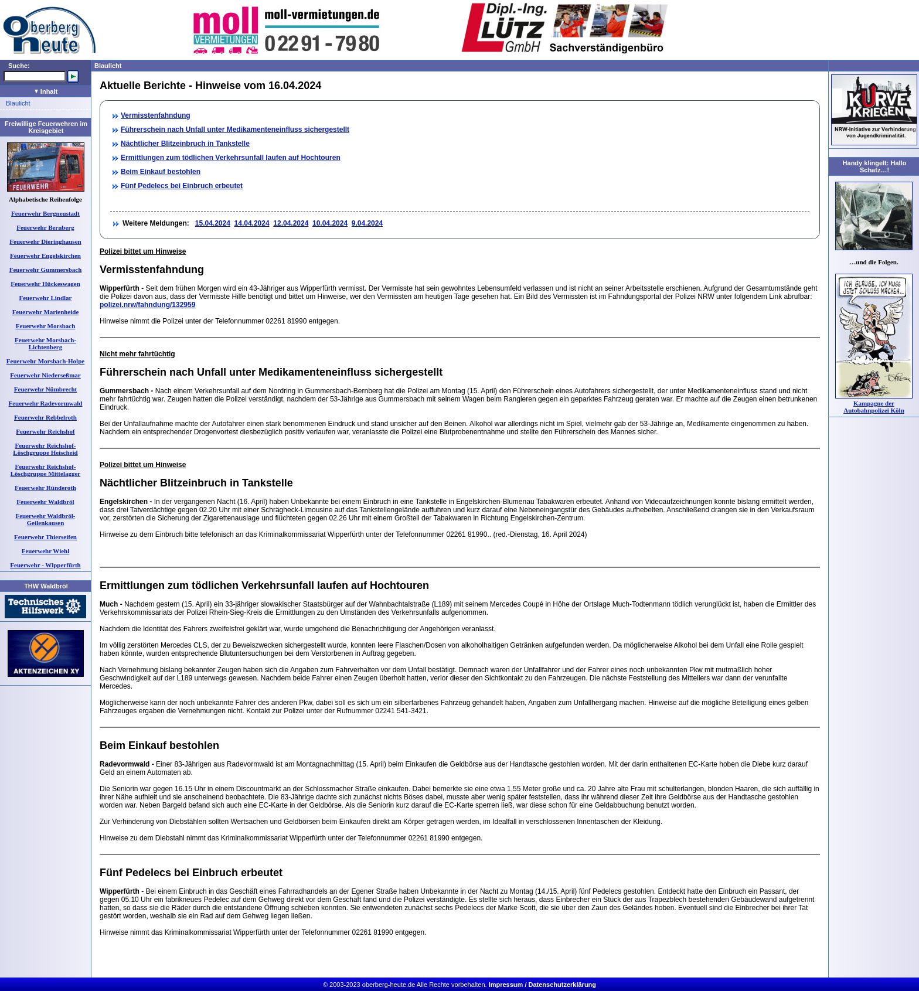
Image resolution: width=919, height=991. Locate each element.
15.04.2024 (212, 223)
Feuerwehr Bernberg (45, 227)
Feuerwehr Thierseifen (45, 536)
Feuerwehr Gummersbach (45, 269)
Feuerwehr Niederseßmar (45, 375)
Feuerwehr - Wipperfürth (45, 564)
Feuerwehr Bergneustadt (45, 213)
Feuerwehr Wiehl (46, 550)
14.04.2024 (252, 223)
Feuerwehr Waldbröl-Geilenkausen (46, 519)
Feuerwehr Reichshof (45, 431)
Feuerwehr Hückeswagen (45, 283)
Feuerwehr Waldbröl (45, 501)
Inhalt (46, 91)
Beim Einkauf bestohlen (160, 172)
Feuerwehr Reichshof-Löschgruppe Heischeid (45, 449)
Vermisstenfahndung (155, 115)
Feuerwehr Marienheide (45, 311)
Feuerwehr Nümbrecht (45, 389)
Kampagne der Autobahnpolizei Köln (873, 407)
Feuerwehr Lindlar (45, 297)
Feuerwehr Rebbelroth (45, 417)
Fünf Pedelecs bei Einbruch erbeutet (182, 186)
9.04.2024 (367, 223)
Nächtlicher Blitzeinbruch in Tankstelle (185, 143)
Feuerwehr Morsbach (46, 325)
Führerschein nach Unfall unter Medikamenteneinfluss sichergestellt (235, 129)
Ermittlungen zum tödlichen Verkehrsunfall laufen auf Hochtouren (231, 158)
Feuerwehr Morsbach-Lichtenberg (45, 343)
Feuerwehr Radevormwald (46, 403)
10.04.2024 (330, 223)
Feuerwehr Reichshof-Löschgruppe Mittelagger (45, 470)
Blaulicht (18, 103)
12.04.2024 (290, 223)
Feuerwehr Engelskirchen (45, 255)
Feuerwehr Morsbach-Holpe (45, 361)
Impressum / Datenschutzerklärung (542, 984)
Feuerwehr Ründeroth (45, 487)
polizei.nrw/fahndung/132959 (147, 305)
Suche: (19, 65)
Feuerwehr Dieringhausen (45, 241)
